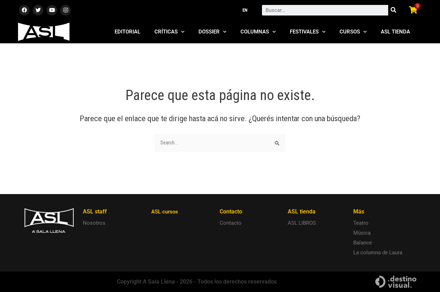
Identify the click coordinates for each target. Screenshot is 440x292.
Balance (362, 243)
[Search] (393, 10)
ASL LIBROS (302, 223)
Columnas (258, 31)
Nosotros (94, 223)
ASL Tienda (395, 32)
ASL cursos (165, 212)
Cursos (353, 31)
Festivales (307, 31)
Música (362, 233)
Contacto (231, 223)
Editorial (127, 32)
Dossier (212, 31)
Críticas (169, 31)
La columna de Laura (377, 253)
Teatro (360, 223)
